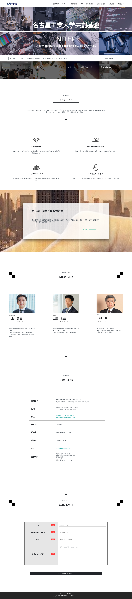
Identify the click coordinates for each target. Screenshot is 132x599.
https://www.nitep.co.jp (63, 448)
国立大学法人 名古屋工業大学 (65, 416)
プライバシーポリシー (66, 594)
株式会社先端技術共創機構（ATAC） (66, 417)
